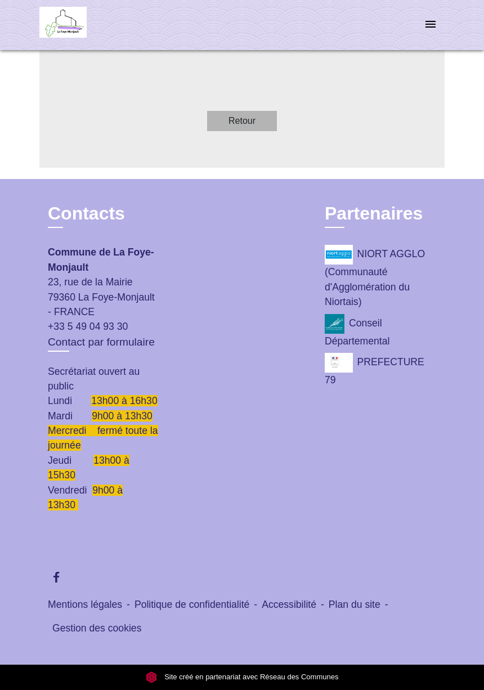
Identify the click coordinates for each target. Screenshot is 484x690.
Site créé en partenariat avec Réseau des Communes (242, 677)
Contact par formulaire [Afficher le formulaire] (101, 342)
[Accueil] (109, 25)
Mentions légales (85, 604)
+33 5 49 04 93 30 (88, 326)
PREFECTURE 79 (374, 369)
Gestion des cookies (96, 628)
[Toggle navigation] (430, 25)
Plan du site (354, 604)
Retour (242, 121)
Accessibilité (289, 604)
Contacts (86, 213)
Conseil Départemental (357, 330)
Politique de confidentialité (192, 604)
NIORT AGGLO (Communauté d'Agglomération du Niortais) (375, 276)
